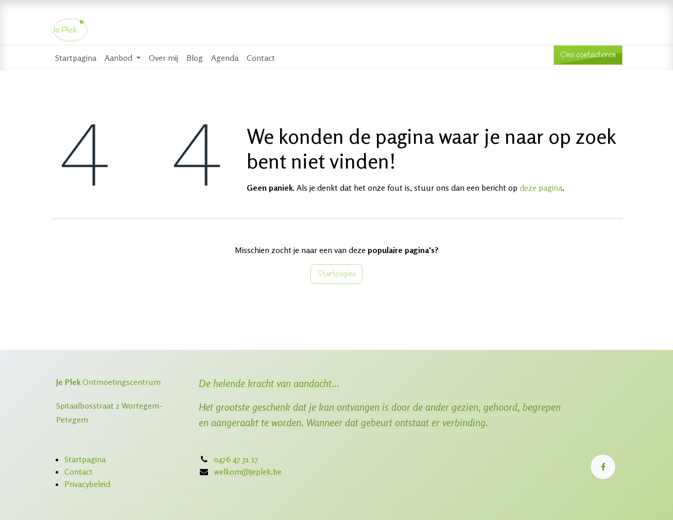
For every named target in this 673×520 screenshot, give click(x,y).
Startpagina (336, 274)
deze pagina (541, 187)
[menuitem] (75, 57)
